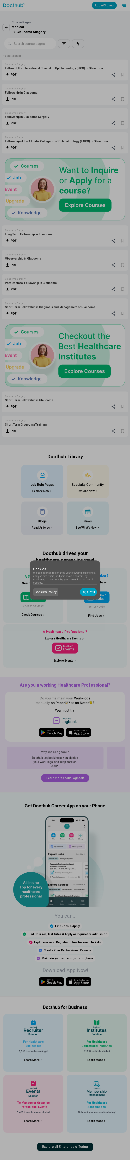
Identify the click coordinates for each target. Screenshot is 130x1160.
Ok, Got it (88, 592)
